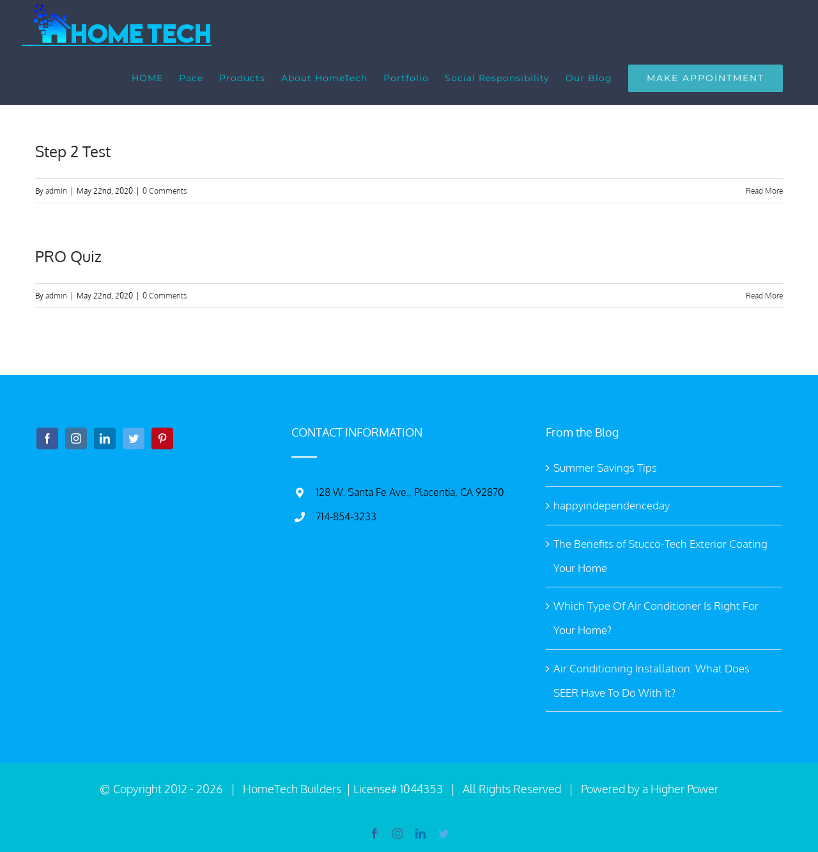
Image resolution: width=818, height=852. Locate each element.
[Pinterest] (162, 438)
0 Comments (165, 191)
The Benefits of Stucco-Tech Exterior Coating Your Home (660, 556)
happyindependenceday (611, 505)
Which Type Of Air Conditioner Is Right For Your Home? (656, 618)
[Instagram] (76, 438)
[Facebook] (47, 438)
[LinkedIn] (105, 438)
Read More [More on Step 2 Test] (764, 191)
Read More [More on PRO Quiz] (764, 295)
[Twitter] (133, 438)
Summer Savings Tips (605, 467)
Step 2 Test (73, 151)
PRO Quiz (68, 256)
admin (56, 191)
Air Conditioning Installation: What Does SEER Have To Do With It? (651, 680)
